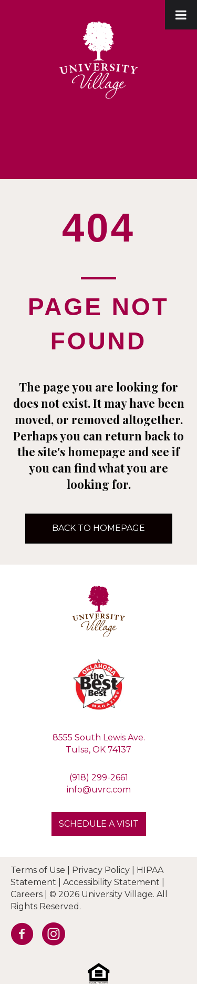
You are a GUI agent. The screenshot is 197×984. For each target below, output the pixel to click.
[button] (98, 824)
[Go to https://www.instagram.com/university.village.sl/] (50, 936)
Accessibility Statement (111, 882)
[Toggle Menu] (181, 14)
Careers (27, 894)
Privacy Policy (101, 870)
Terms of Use (38, 870)
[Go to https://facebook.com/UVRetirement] (18, 936)
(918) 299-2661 (98, 777)
